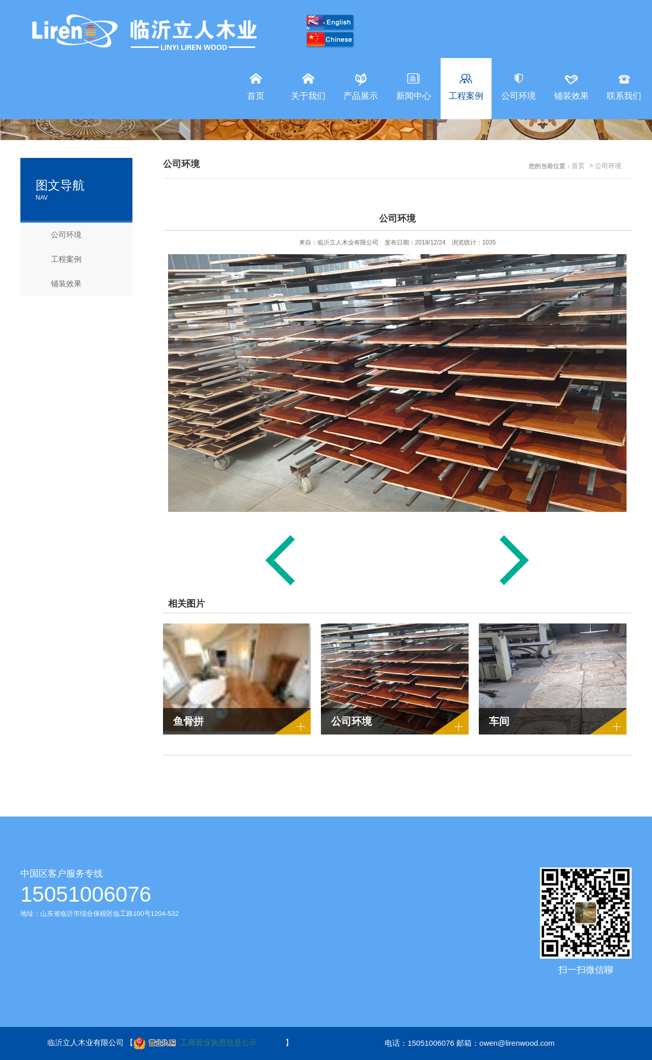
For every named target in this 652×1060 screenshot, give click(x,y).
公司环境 (59, 235)
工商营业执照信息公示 (195, 1043)
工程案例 (59, 259)
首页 (578, 166)
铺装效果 (59, 283)
